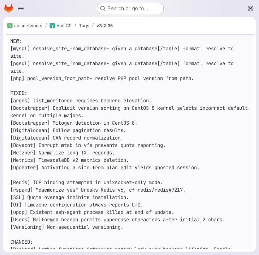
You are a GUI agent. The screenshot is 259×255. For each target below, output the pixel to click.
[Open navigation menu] (21, 8)
